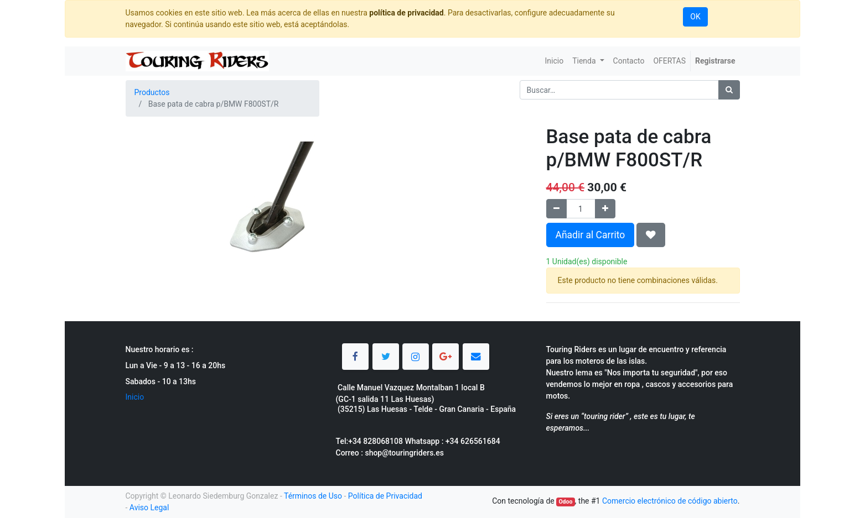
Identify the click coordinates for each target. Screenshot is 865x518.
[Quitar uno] (556, 208)
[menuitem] (554, 61)
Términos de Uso (313, 495)
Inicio (135, 397)
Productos (152, 92)
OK (695, 16)
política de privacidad (406, 12)
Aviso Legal (149, 507)
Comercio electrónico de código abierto (670, 500)
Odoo (565, 501)
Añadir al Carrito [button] (590, 234)
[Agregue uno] (605, 208)
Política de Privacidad (385, 495)
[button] (650, 235)
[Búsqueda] (729, 90)
